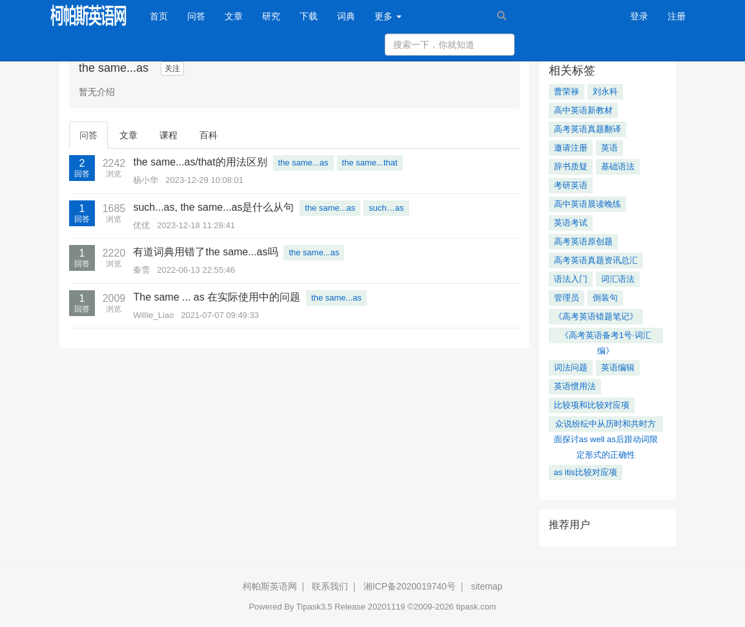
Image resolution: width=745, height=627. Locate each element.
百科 (208, 135)
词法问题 (570, 367)
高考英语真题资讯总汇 (596, 260)
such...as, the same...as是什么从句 (213, 207)
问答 (196, 16)
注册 (677, 16)
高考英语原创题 (583, 241)
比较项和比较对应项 (591, 405)
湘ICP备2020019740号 (409, 586)
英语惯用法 (575, 386)
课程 (168, 135)
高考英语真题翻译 (587, 129)
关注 (172, 68)
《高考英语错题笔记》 (596, 316)
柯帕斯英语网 (270, 586)
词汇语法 (618, 279)
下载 (309, 16)
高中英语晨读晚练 (587, 204)
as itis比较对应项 (585, 472)
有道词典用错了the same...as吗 (205, 251)
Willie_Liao (153, 315)
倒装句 (605, 298)
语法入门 (570, 279)
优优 (141, 225)
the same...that (370, 162)
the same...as (303, 162)
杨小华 (145, 180)
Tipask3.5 (314, 606)
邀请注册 (570, 148)
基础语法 (618, 166)
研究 (271, 16)
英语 (609, 148)
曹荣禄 (566, 91)
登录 (639, 16)
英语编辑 (618, 367)
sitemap (486, 586)
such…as (386, 208)
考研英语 (570, 185)
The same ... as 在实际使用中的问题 (216, 297)
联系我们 (330, 586)
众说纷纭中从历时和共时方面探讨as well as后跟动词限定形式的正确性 (606, 425)
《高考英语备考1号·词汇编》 (605, 336)
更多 (388, 16)
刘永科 (605, 91)
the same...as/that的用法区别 (200, 161)
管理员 (566, 298)
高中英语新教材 (583, 110)
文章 (234, 16)
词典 (346, 16)
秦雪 (141, 270)
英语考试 (570, 223)
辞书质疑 (570, 166)
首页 (164, 15)
